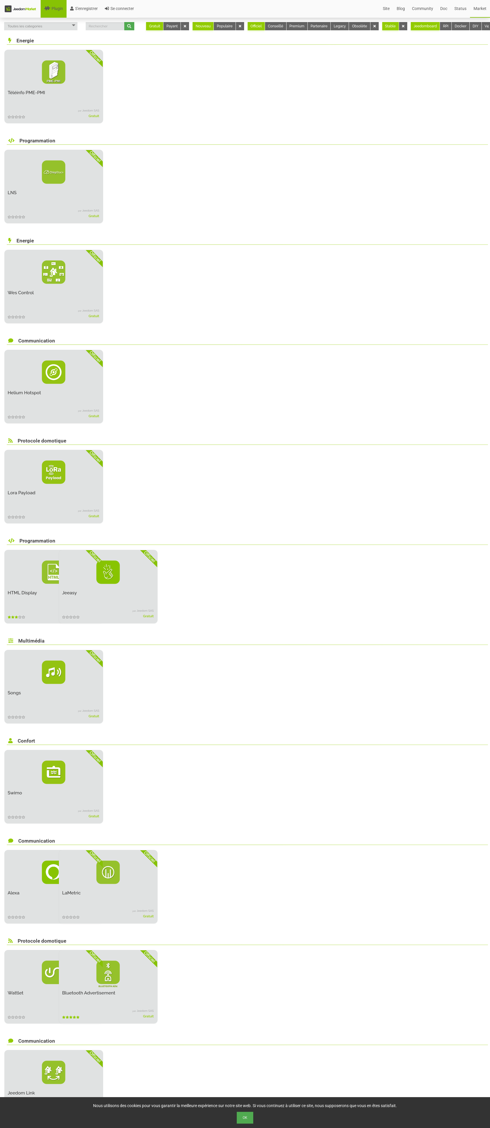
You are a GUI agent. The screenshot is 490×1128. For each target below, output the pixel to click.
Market (480, 8)
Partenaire (319, 26)
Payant (172, 26)
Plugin (53, 8)
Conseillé (275, 26)
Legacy (340, 26)
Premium (296, 26)
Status (460, 8)
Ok (245, 1118)
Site (386, 8)
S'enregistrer (84, 8)
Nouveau (203, 26)
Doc (443, 8)
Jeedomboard (425, 26)
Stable (390, 26)
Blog (401, 8)
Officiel (256, 26)
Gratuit (154, 26)
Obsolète (359, 26)
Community (422, 8)
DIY (476, 26)
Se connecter (119, 8)
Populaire (224, 26)
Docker (460, 26)
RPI (445, 26)
